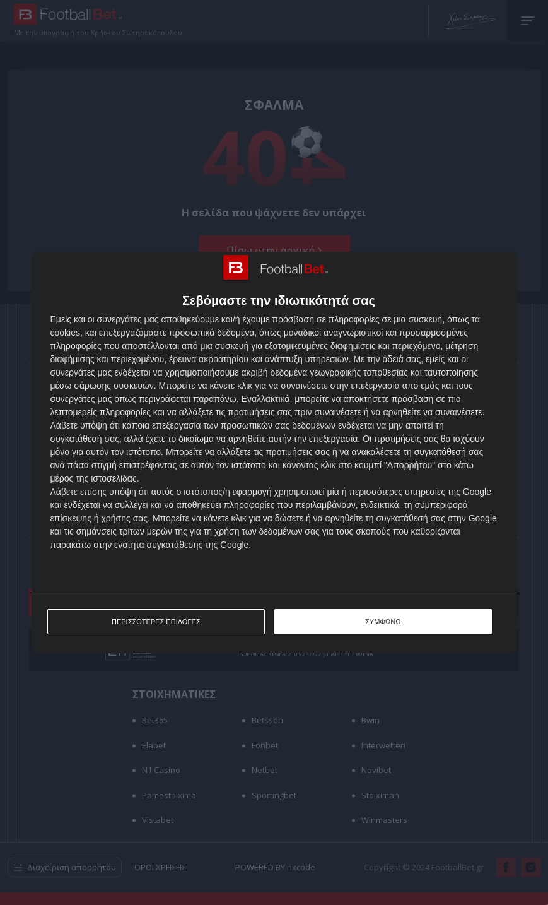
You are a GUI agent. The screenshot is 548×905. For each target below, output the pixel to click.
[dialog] (274, 453)
